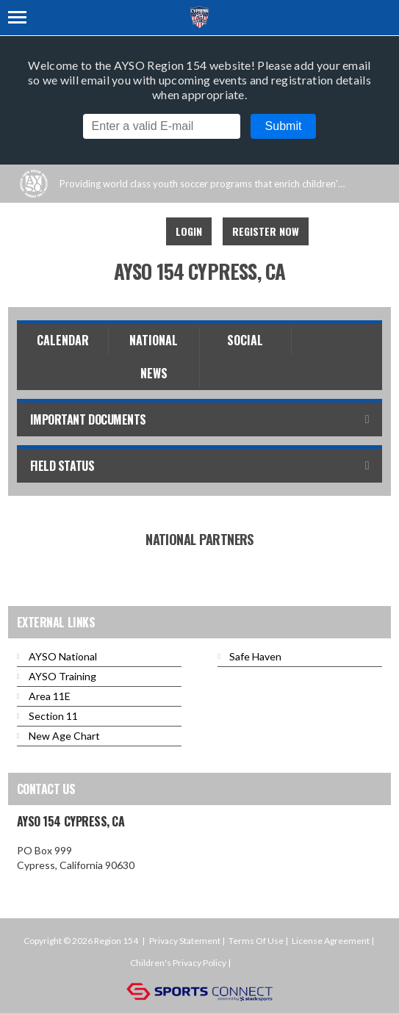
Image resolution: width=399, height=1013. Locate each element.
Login (189, 231)
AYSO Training (62, 676)
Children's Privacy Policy (178, 962)
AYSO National (63, 656)
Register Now (265, 231)
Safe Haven (255, 656)
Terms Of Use (256, 940)
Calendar (63, 340)
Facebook (102, 231)
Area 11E (50, 696)
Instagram (135, 231)
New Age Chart (64, 735)
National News (153, 356)
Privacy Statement (184, 940)
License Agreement (331, 940)
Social (245, 340)
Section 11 (53, 716)
